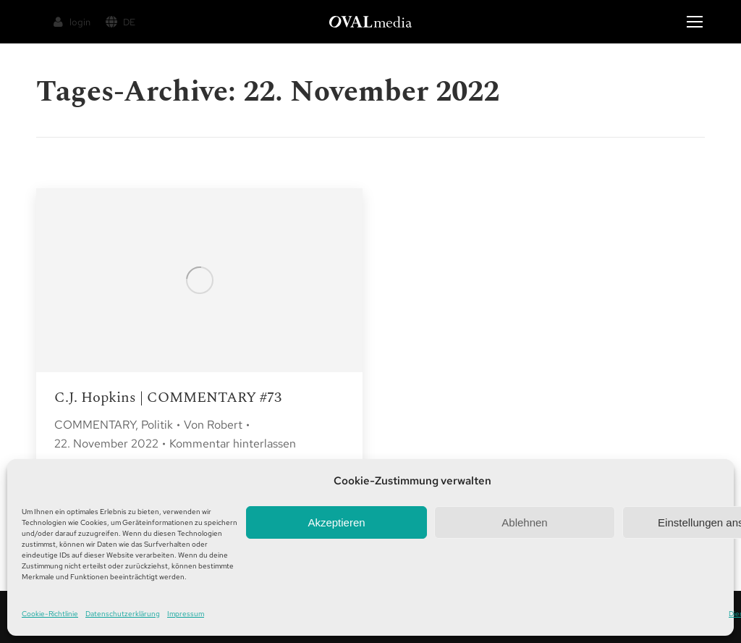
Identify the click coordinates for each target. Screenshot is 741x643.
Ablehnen (524, 522)
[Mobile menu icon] (695, 22)
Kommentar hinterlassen (232, 443)
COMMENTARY (94, 424)
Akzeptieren (336, 522)
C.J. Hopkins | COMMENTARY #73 (167, 397)
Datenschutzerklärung (122, 613)
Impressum (185, 613)
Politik (157, 424)
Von (213, 424)
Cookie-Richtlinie (50, 613)
